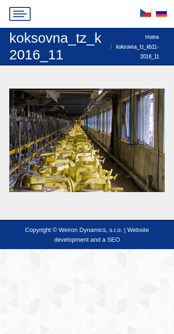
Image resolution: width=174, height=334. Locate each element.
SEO (113, 239)
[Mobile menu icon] (20, 14)
